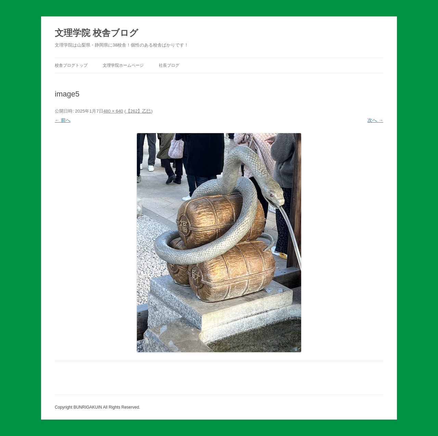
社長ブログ (169, 65)
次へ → (375, 120)
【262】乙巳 (138, 111)
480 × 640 (113, 111)
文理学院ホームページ (123, 65)
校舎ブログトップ (71, 65)
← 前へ (62, 120)
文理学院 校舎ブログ (96, 33)
